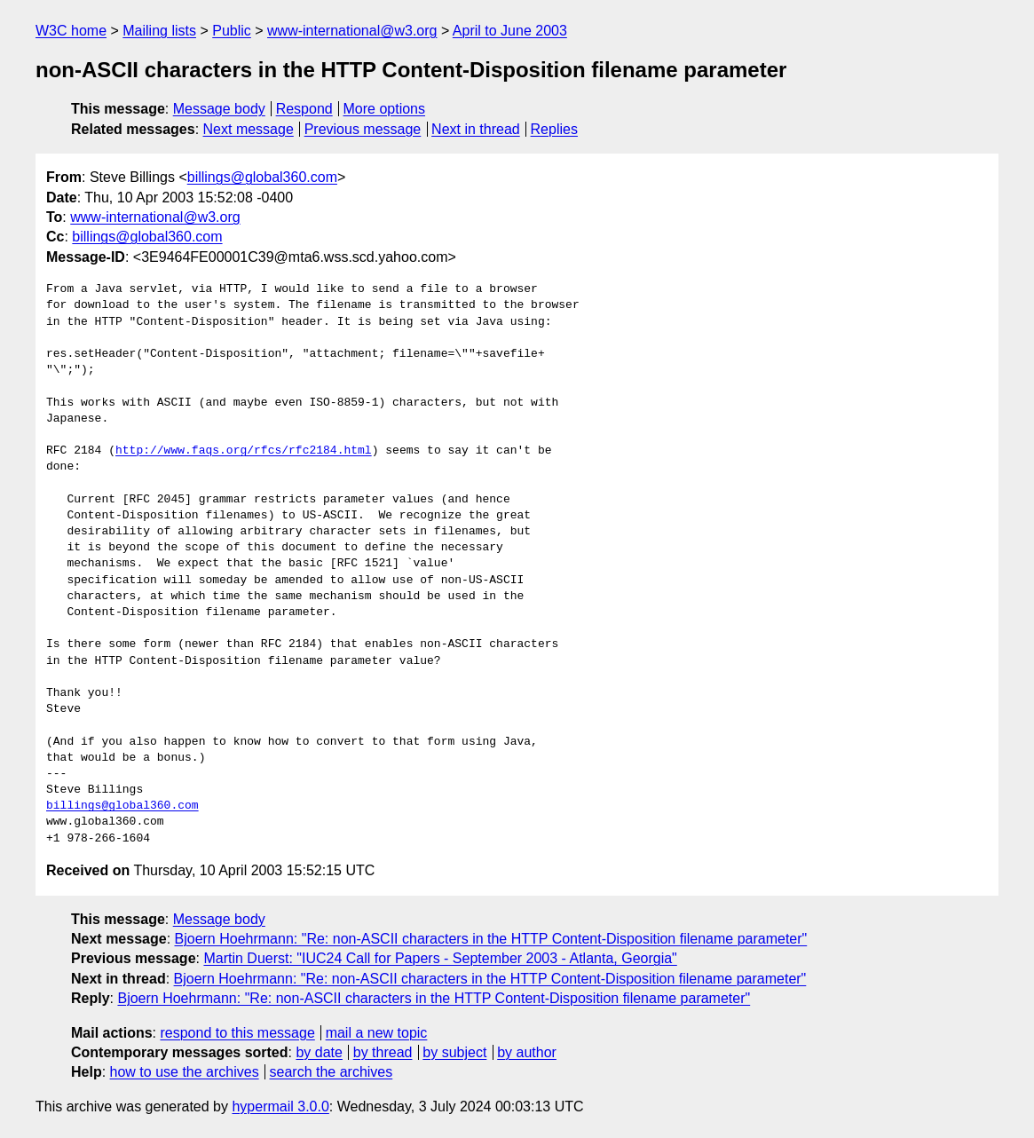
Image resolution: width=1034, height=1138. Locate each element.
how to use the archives (184, 1071)
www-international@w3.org (352, 30)
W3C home (71, 30)
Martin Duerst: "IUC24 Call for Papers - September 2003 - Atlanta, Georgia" (439, 958)
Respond (304, 108)
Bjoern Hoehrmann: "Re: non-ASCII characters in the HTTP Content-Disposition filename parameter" (491, 938)
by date (319, 1052)
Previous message (363, 129)
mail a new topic (377, 1032)
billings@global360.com (262, 177)
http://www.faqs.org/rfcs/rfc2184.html (243, 451)
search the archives (331, 1071)
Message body (219, 108)
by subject (454, 1052)
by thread (383, 1052)
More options (384, 108)
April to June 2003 (510, 30)
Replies (554, 129)
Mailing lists (159, 30)
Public (231, 30)
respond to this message (237, 1032)
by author (526, 1052)
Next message (248, 129)
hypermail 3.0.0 (280, 1106)
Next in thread (475, 129)
